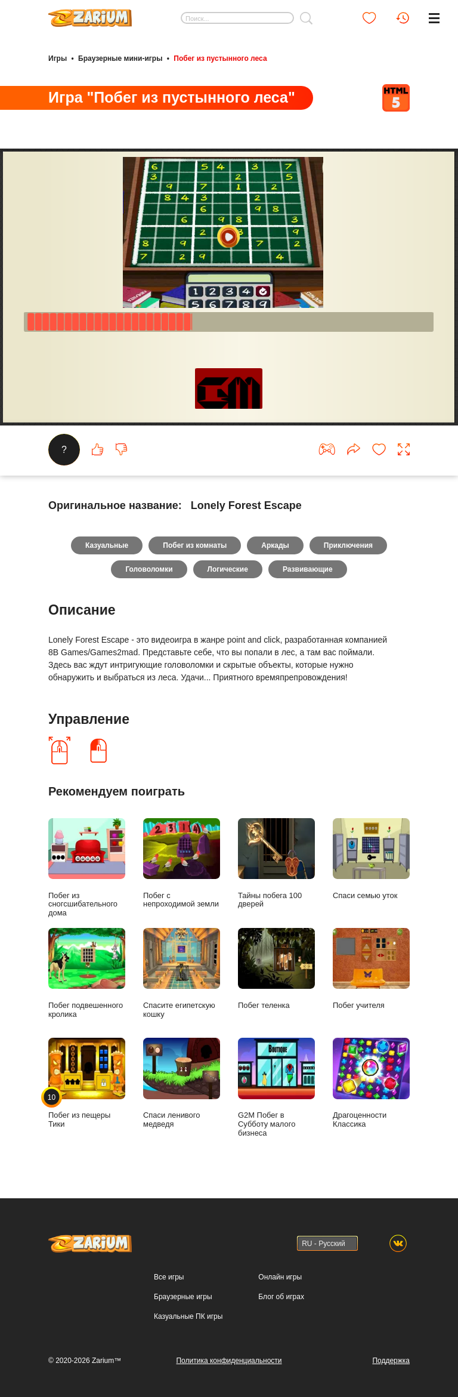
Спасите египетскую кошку (181, 973)
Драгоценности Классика (371, 1083)
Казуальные (106, 545)
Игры (57, 58)
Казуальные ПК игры (188, 1316)
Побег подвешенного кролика (86, 973)
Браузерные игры (183, 1297)
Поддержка (391, 1360)
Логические (228, 569)
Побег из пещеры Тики (86, 1083)
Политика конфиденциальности (228, 1360)
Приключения (348, 545)
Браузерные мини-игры (120, 58)
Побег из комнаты (195, 545)
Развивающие (308, 569)
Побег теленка (276, 969)
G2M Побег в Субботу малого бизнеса (276, 1087)
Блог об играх (281, 1297)
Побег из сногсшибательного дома (86, 868)
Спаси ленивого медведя (181, 1083)
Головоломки (148, 569)
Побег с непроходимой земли (181, 863)
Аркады (275, 545)
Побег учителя (371, 969)
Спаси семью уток (371, 859)
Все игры (169, 1277)
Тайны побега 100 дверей (276, 863)
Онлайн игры (280, 1277)
